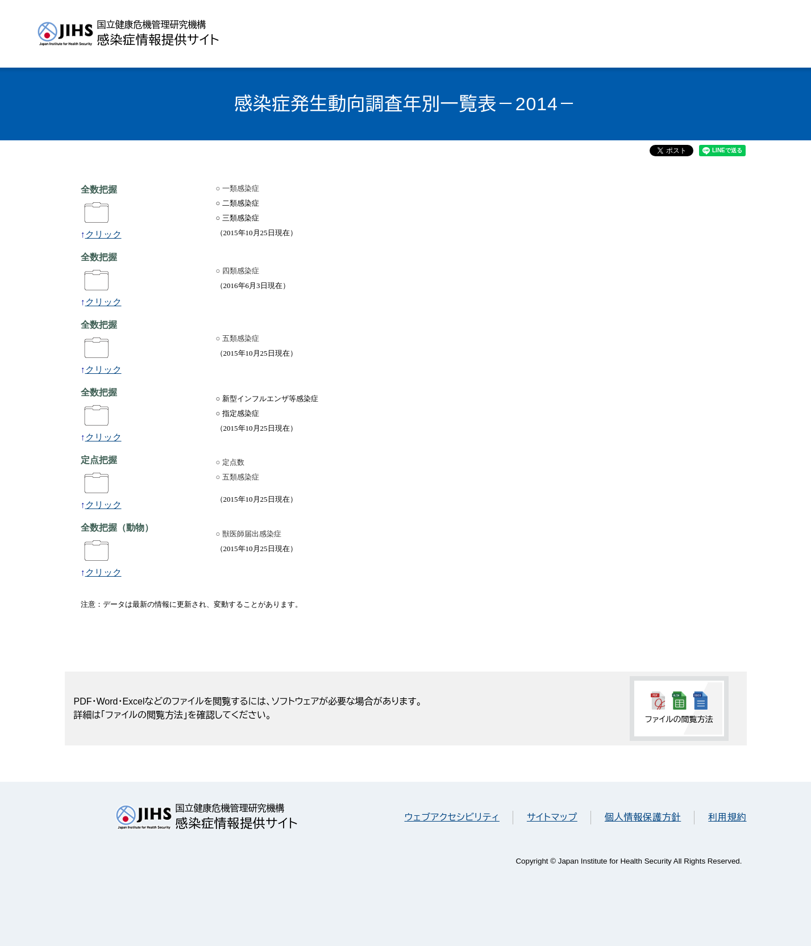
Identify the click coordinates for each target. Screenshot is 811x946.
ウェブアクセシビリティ (452, 817)
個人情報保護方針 (643, 817)
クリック (103, 234)
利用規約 (727, 817)
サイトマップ (552, 817)
